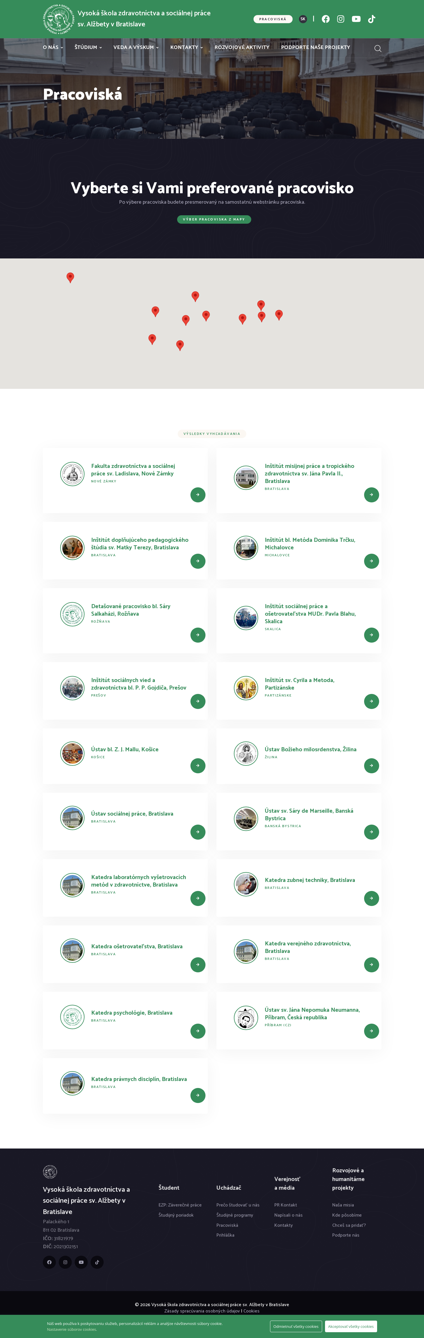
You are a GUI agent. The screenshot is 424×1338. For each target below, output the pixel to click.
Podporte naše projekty (315, 47)
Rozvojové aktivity (241, 47)
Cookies (251, 1311)
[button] (206, 316)
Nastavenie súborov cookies (71, 1329)
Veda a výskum (133, 47)
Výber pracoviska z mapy (214, 219)
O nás (50, 47)
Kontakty (184, 47)
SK (302, 19)
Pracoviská (273, 19)
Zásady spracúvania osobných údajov (202, 1311)
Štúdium (86, 47)
